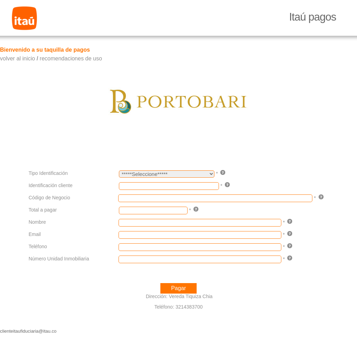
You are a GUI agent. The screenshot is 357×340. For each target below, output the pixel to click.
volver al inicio (17, 58)
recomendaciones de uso (71, 58)
